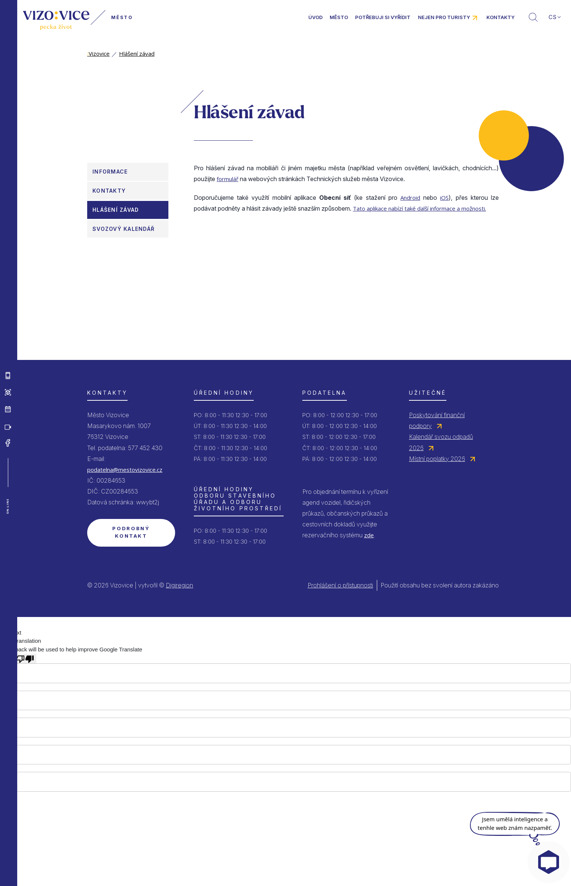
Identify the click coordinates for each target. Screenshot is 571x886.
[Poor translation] (25, 658)
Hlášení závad (137, 53)
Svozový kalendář (123, 229)
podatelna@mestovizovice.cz (124, 469)
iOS (444, 197)
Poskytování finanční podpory (437, 420)
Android (410, 197)
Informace (110, 171)
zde (369, 535)
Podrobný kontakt (131, 532)
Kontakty (500, 17)
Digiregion (179, 585)
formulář (227, 179)
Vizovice (98, 53)
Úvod (315, 17)
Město (339, 17)
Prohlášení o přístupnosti (340, 585)
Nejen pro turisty (444, 17)
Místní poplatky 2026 (437, 458)
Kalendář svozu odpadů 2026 (441, 442)
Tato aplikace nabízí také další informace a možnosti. (419, 208)
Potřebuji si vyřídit (382, 17)
